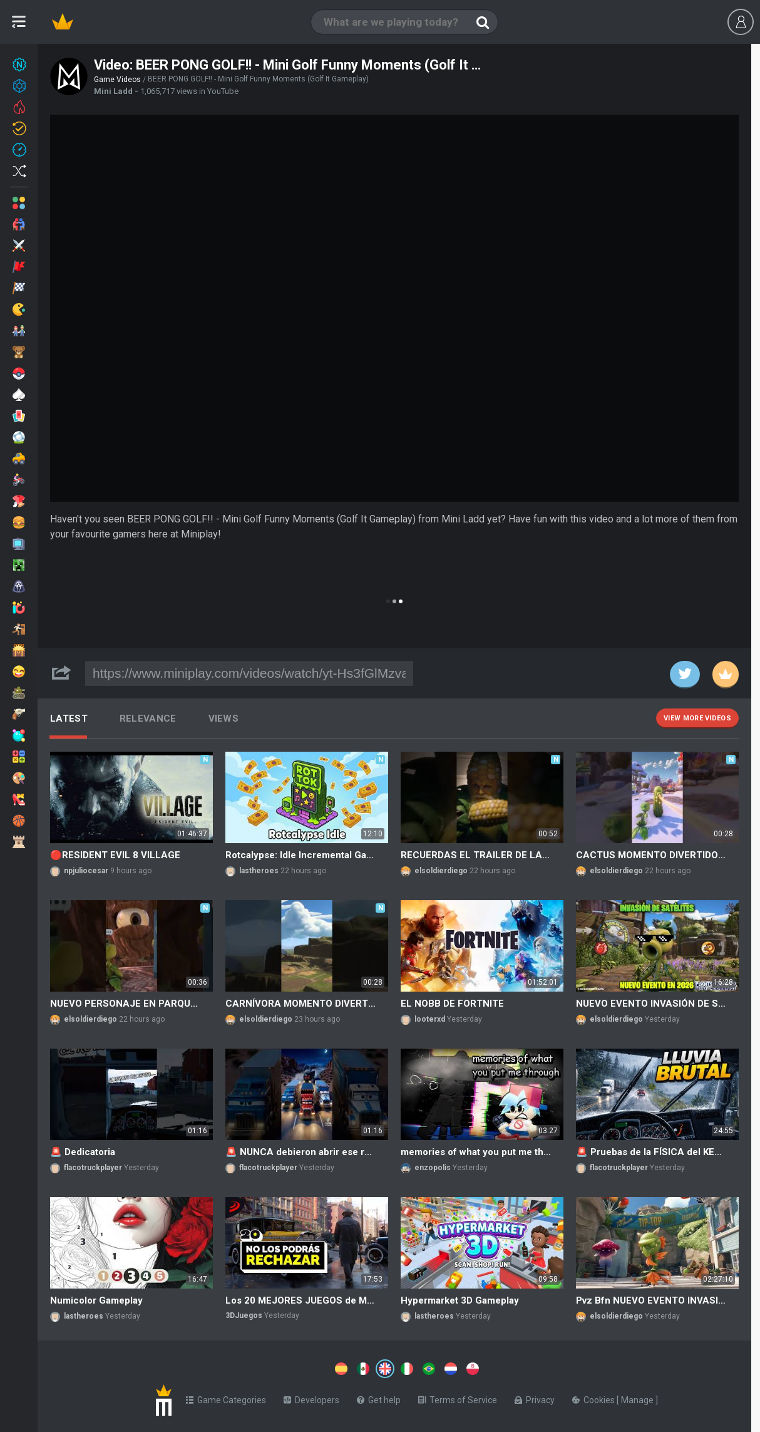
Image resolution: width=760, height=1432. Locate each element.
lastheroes (259, 870)
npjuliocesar (86, 870)
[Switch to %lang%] (270, 1367)
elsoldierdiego (441, 870)
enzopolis (432, 1167)
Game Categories (226, 1398)
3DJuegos (243, 1315)
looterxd (429, 1019)
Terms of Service (457, 1398)
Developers (311, 1398)
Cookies (594, 1398)
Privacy (535, 1398)
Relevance (148, 718)
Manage (638, 1398)
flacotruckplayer (93, 1167)
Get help (379, 1398)
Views (223, 718)
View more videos (697, 718)
